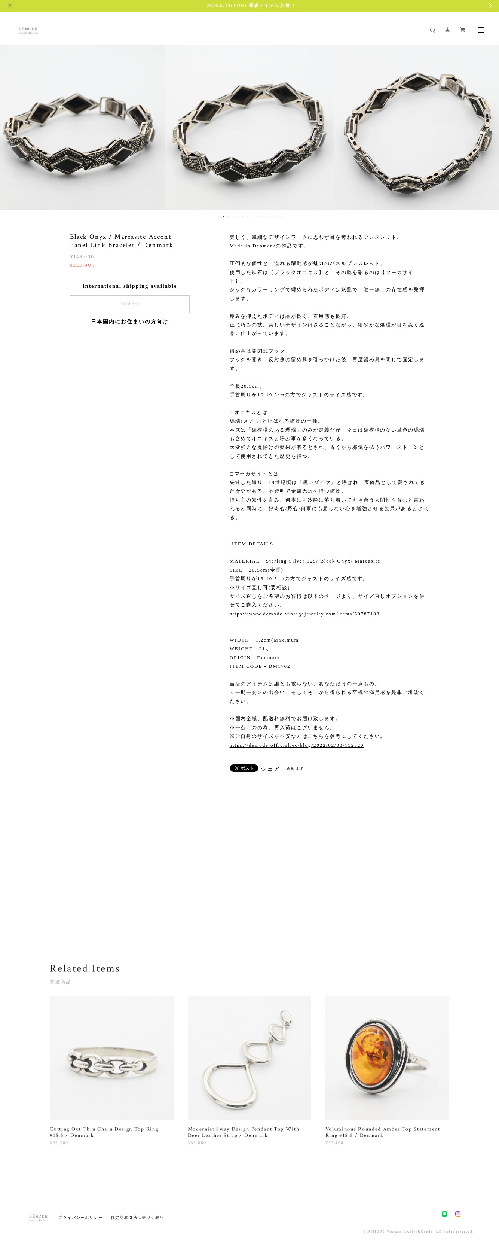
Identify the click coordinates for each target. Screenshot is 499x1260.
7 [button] (247, 216)
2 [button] (223, 216)
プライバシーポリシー (80, 1217)
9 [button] (257, 216)
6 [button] (243, 216)
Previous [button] (11, 126)
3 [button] (228, 216)
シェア (271, 769)
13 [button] (277, 216)
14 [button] (281, 216)
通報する (295, 769)
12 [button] (272, 216)
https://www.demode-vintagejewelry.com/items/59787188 (305, 614)
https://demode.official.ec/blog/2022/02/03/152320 (297, 745)
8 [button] (252, 216)
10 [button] (262, 216)
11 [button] (267, 216)
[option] (249, 126)
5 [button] (238, 216)
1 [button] (218, 216)
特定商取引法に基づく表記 (137, 1217)
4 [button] (233, 216)
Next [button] (488, 126)
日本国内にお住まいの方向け (129, 322)
